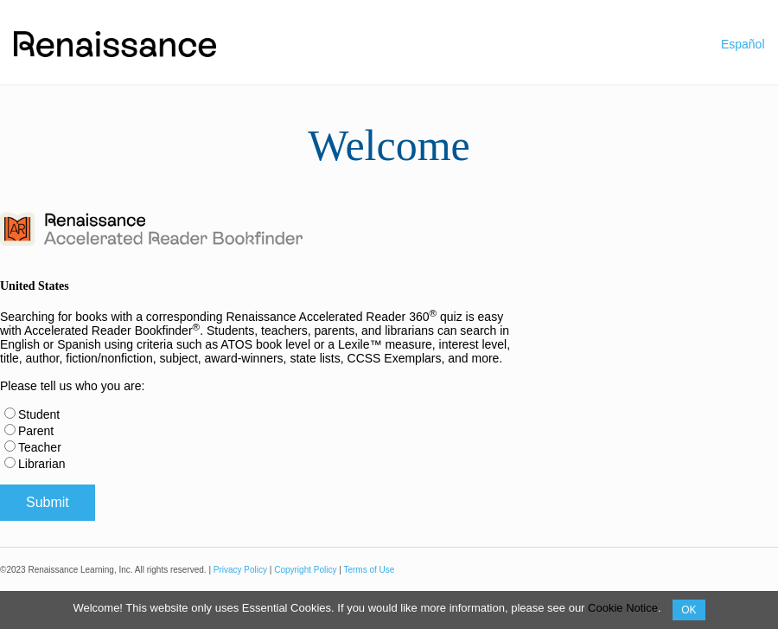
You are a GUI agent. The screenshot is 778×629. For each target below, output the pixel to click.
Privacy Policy (240, 569)
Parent (36, 431)
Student (39, 414)
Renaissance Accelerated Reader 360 (331, 317)
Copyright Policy (305, 569)
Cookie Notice (623, 607)
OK (688, 610)
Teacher (39, 447)
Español (743, 44)
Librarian (41, 464)
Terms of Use (368, 569)
